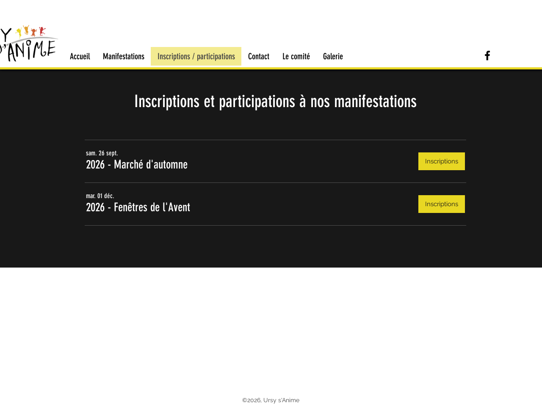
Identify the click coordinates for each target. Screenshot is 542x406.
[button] (137, 165)
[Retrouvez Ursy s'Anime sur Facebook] (487, 55)
